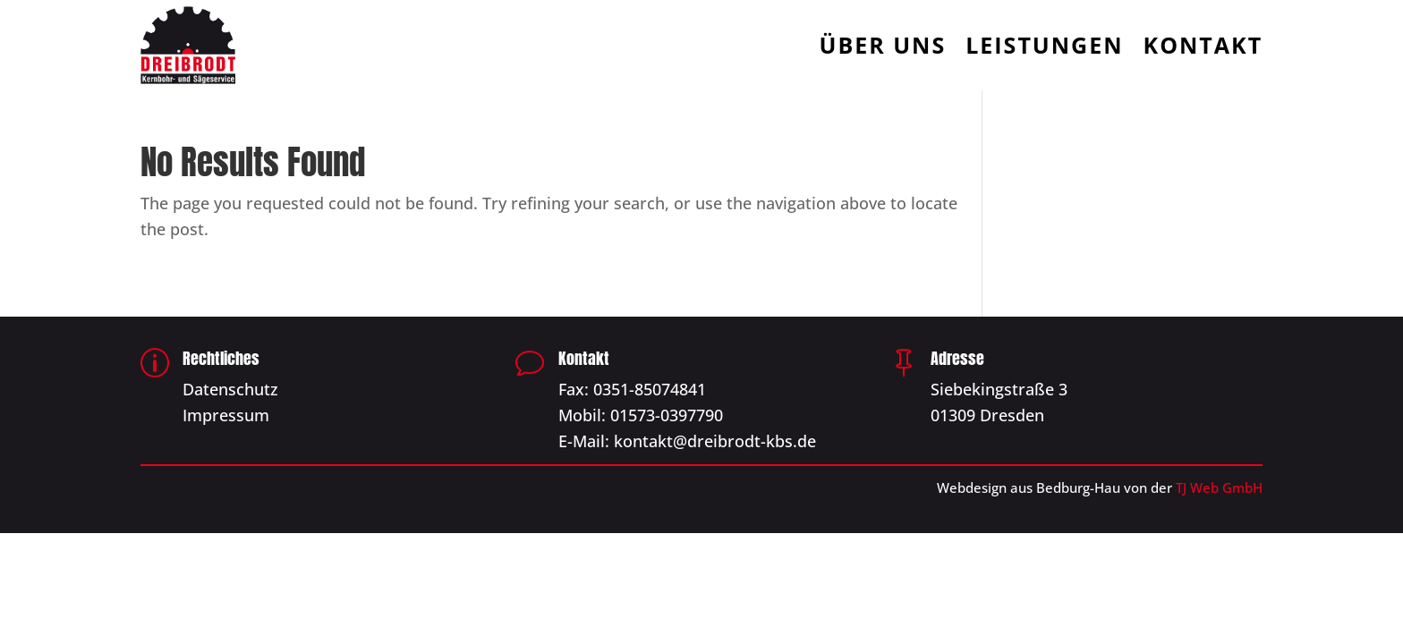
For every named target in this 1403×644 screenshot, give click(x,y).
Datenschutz (230, 389)
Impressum (226, 415)
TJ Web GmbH (1219, 487)
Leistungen (1044, 48)
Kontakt (1203, 48)
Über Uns (883, 48)
